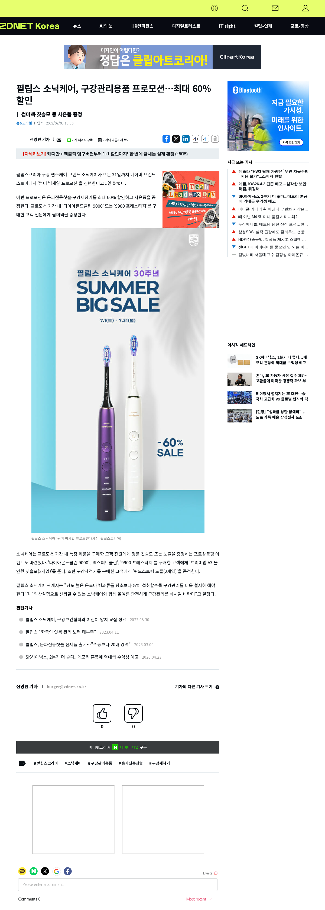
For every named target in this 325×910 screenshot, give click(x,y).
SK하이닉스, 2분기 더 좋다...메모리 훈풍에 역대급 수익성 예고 (82, 656)
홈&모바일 (24, 123)
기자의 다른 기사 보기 (197, 686)
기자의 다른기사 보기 (113, 139)
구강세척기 (161, 763)
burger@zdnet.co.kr (66, 686)
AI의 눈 (106, 26)
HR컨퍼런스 (142, 26)
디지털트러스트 (186, 26)
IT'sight (227, 26)
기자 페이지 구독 (80, 139)
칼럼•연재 (263, 26)
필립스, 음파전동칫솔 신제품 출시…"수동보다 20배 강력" (78, 644)
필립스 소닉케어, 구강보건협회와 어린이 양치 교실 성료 (75, 619)
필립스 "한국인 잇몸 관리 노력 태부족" (60, 632)
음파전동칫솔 (132, 763)
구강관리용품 (101, 763)
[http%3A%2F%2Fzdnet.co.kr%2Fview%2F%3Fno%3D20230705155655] (186, 139)
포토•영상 (300, 26)
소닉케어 (74, 763)
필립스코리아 (47, 763)
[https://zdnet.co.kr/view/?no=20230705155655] (166, 139)
